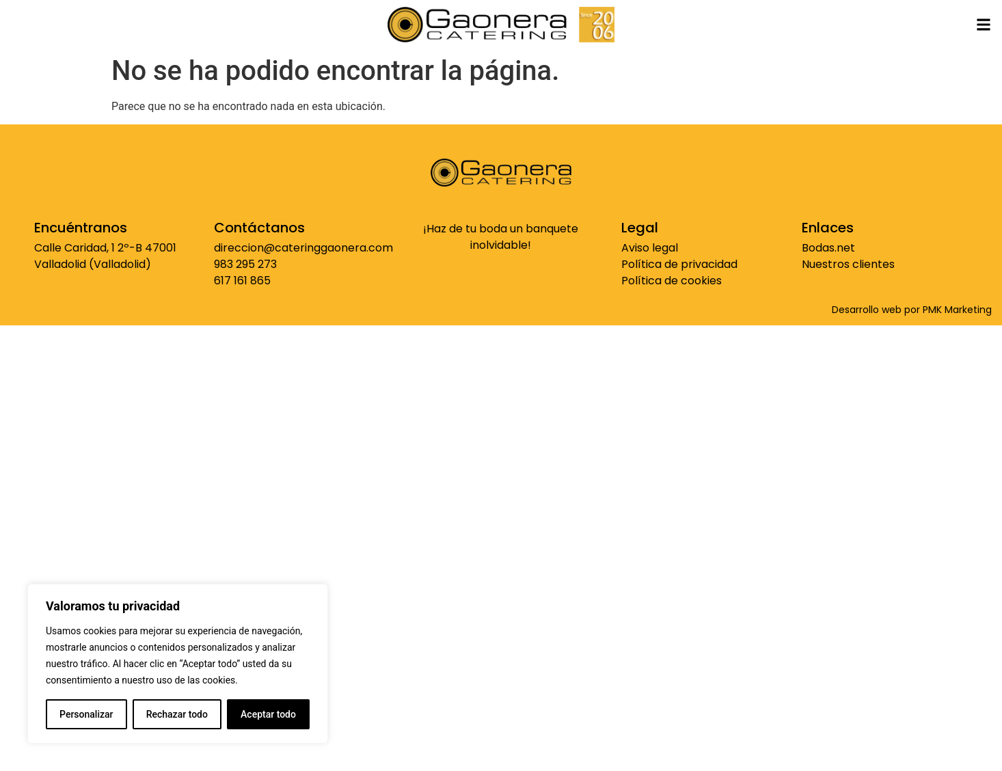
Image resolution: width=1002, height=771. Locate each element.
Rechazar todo (177, 714)
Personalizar (86, 714)
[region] (177, 664)
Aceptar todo (268, 714)
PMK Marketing (957, 309)
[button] (984, 24)
